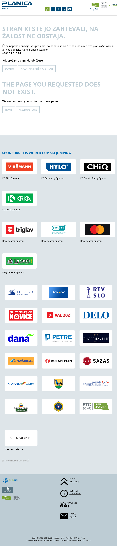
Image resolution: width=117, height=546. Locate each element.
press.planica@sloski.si (100, 46)
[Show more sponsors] (15, 460)
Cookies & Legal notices (35, 540)
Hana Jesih (65, 540)
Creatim (87, 540)
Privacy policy (48, 540)
